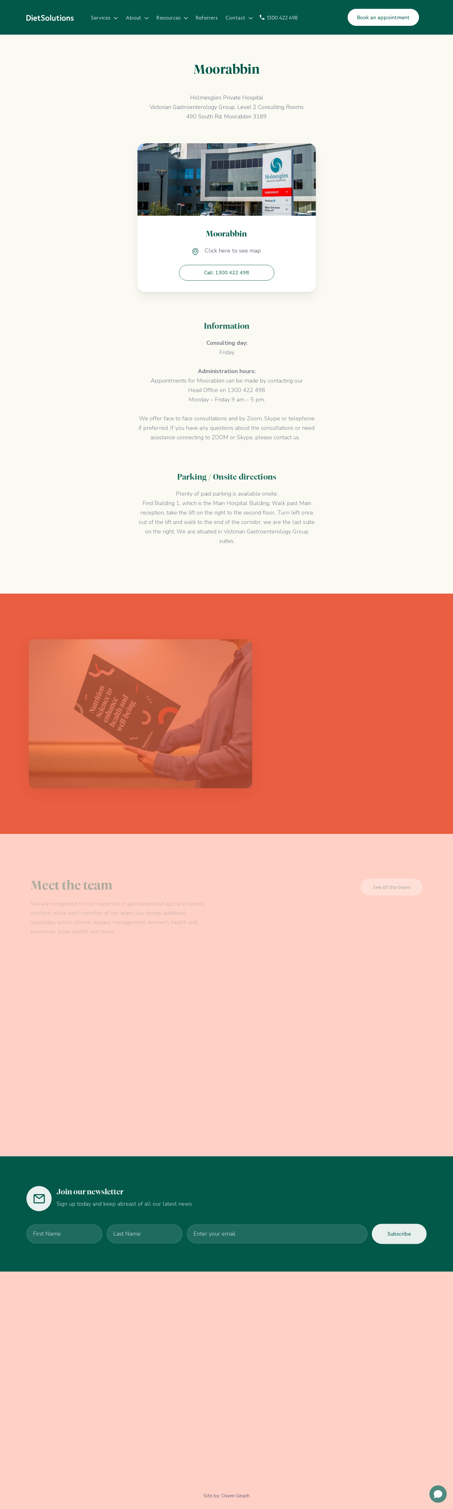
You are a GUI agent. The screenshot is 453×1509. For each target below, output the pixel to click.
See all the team (390, 887)
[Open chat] (438, 1494)
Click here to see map (233, 250)
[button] (103, 17)
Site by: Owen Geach (226, 1496)
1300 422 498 (282, 18)
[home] (50, 17)
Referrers (207, 18)
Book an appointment (383, 17)
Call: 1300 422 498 (226, 272)
